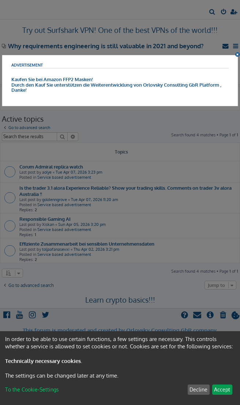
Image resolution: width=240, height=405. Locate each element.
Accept (222, 389)
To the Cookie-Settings (32, 389)
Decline (198, 389)
